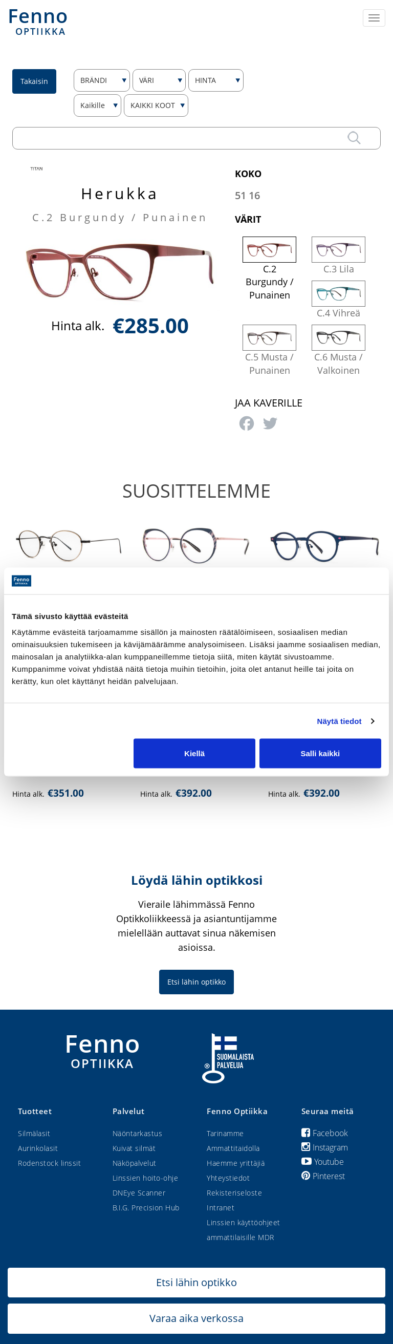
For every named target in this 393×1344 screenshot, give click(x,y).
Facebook (324, 1133)
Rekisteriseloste (234, 1193)
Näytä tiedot (339, 720)
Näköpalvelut (135, 1163)
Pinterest (323, 1176)
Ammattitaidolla (233, 1148)
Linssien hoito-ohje (146, 1178)
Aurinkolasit (38, 1148)
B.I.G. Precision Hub (146, 1207)
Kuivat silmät (134, 1148)
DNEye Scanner (139, 1193)
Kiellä (194, 753)
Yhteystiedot (228, 1178)
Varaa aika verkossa (196, 1318)
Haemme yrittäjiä (236, 1163)
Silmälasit (34, 1133)
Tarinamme (225, 1133)
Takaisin (34, 81)
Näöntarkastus (138, 1133)
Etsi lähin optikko (196, 982)
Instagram (324, 1147)
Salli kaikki (320, 753)
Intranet (220, 1207)
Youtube (322, 1161)
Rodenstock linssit (49, 1163)
